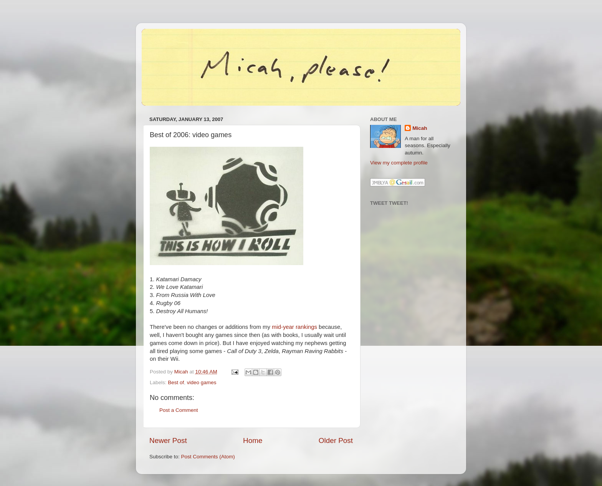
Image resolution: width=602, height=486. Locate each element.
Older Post (336, 440)
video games (202, 382)
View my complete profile (399, 163)
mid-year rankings (294, 327)
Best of (176, 382)
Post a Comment (178, 410)
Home (252, 440)
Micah (419, 128)
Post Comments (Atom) (208, 456)
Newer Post (168, 440)
